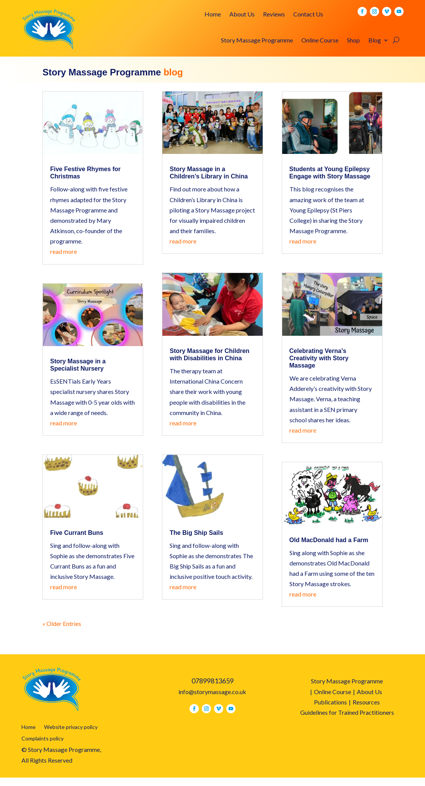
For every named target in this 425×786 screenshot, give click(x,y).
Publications (330, 702)
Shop (353, 41)
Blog (374, 41)
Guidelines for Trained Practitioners (347, 712)
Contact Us (308, 14)
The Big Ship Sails (196, 532)
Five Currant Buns (76, 532)
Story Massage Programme (257, 41)
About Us (242, 14)
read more (63, 251)
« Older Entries (61, 623)
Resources (366, 702)
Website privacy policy (71, 727)
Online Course (319, 41)
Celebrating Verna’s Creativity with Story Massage (319, 358)
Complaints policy (42, 739)
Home (212, 14)
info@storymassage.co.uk (212, 691)
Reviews (274, 14)
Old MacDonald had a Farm (328, 540)
